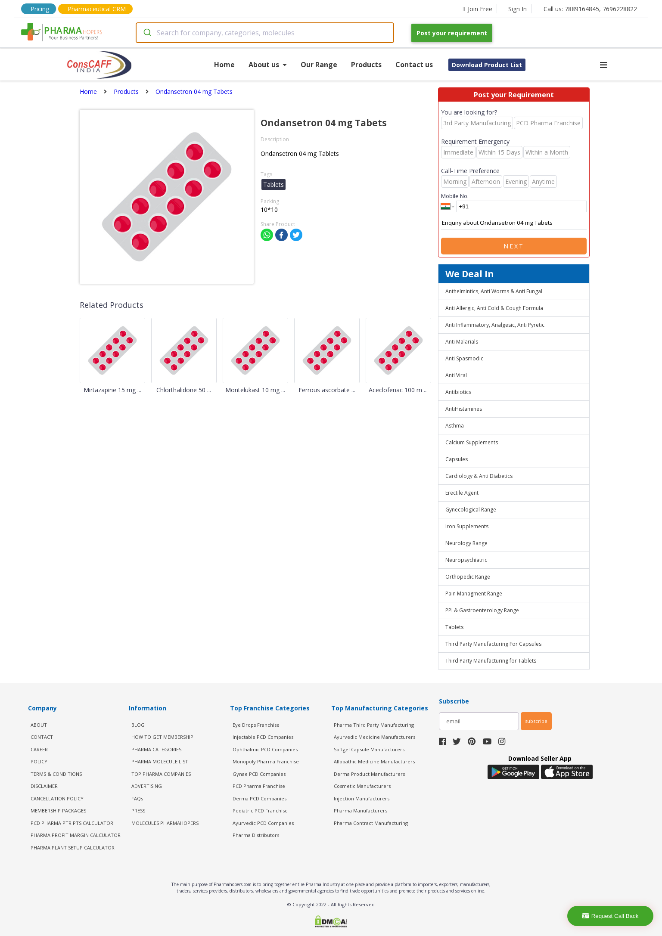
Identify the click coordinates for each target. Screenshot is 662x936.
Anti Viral (456, 375)
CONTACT (42, 737)
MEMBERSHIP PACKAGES (58, 810)
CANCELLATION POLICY (57, 798)
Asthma (454, 425)
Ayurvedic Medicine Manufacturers (374, 737)
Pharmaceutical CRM (97, 9)
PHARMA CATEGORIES (156, 749)
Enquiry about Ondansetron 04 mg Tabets (514, 223)
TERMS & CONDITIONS (56, 774)
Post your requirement (451, 33)
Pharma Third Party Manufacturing (374, 725)
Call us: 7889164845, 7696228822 (590, 9)
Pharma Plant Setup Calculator (73, 847)
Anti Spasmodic (464, 358)
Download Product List (487, 65)
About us (268, 64)
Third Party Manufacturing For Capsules (493, 644)
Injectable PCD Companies (263, 737)
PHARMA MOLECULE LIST (159, 761)
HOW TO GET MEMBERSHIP (162, 737)
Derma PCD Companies (259, 798)
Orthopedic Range (467, 576)
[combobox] (265, 32)
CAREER (39, 749)
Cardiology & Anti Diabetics (479, 476)
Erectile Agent (462, 492)
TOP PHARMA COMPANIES (161, 774)
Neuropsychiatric (466, 560)
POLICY (39, 761)
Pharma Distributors (256, 835)
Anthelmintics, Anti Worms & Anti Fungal (493, 291)
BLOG (138, 725)
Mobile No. (455, 196)
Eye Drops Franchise (256, 725)
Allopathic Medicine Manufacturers (374, 761)
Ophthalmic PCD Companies (265, 749)
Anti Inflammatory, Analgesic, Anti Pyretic (494, 325)
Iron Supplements (466, 526)
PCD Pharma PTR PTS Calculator (72, 823)
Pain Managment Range (473, 593)
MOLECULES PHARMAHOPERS (165, 823)
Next (513, 246)
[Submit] (147, 32)
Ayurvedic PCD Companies (263, 823)
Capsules (456, 459)
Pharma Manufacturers (360, 810)
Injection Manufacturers (361, 798)
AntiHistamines (463, 408)
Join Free (477, 8)
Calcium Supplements (471, 442)
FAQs (137, 798)
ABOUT (39, 725)
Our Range (319, 64)
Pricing (40, 9)
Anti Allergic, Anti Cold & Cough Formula (494, 308)
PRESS (138, 810)
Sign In (517, 9)
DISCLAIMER (44, 786)
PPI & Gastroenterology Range (482, 610)
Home (224, 64)
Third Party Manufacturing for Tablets (490, 660)
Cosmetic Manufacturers (362, 786)
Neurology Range (466, 543)
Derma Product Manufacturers (369, 774)
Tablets (454, 627)
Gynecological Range (470, 509)
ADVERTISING (146, 786)
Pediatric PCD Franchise (260, 810)
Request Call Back (610, 916)
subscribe (536, 721)
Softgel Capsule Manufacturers (369, 749)
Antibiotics (458, 392)
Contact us (414, 64)
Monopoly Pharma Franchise (266, 761)
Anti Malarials (461, 341)
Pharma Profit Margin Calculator (76, 835)
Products (366, 64)
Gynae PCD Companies (259, 774)
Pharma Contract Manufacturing (371, 823)
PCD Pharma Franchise (259, 786)
